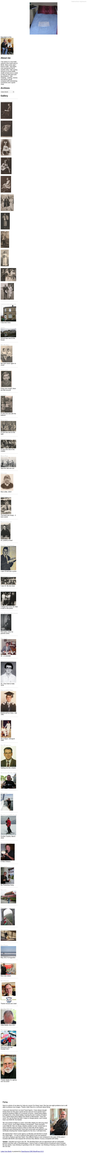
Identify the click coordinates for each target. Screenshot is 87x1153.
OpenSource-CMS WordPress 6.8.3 (32, 1151)
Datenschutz (75, 1)
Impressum (82, 1)
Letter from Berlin (6, 1151)
